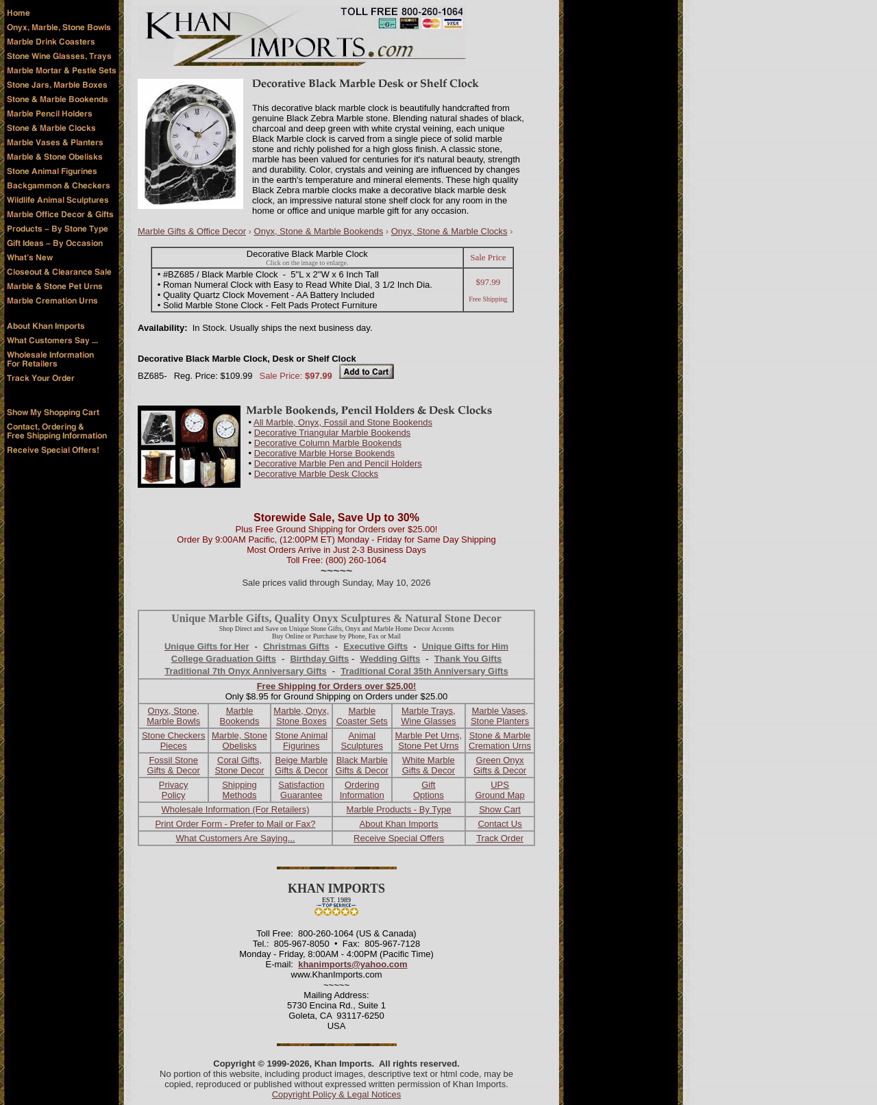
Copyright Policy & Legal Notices (337, 1094)
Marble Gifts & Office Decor (192, 231)
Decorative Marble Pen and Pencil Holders (338, 463)
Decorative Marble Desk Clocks (316, 474)
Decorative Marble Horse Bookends (324, 453)
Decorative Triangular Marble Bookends (332, 432)
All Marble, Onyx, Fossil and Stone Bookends (343, 422)
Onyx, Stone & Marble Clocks (449, 231)
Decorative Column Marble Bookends (328, 443)
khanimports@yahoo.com (352, 964)
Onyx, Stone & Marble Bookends (319, 231)
